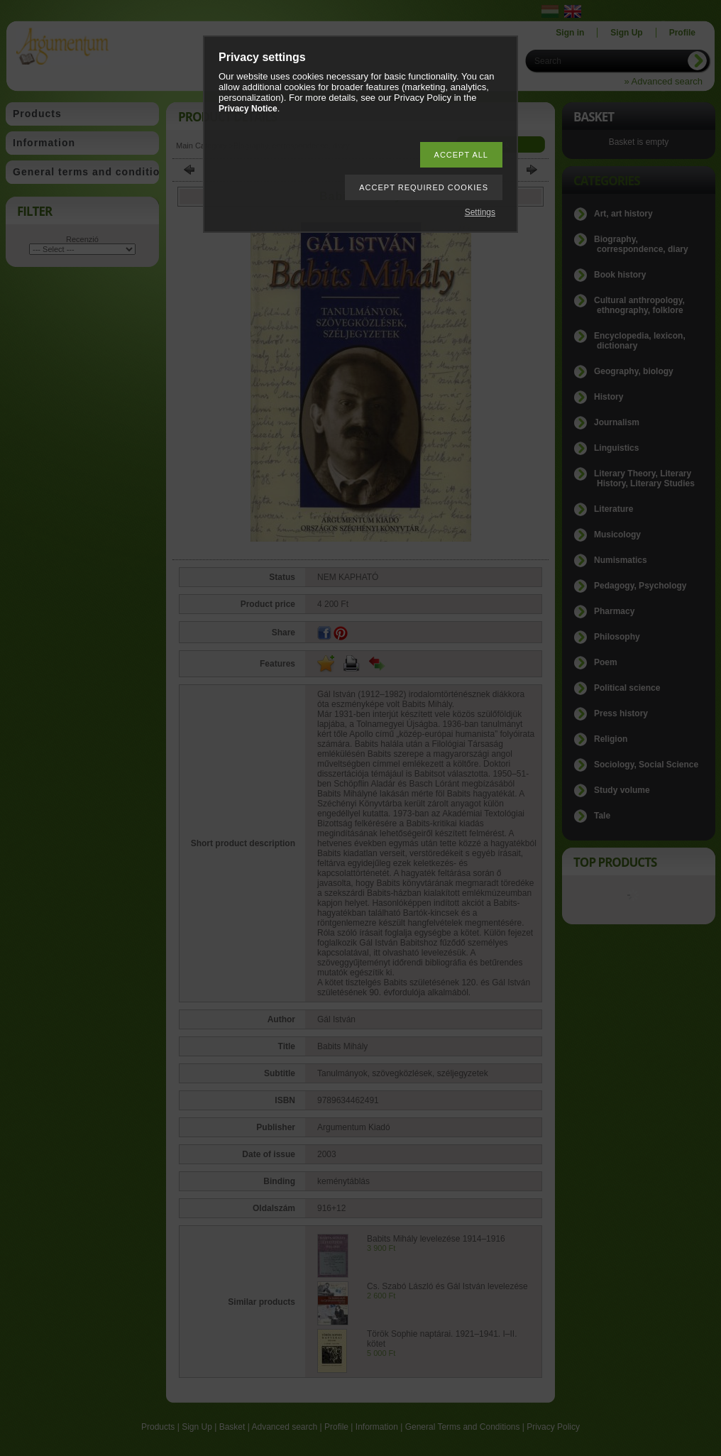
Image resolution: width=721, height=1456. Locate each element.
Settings (480, 212)
